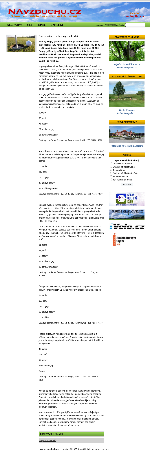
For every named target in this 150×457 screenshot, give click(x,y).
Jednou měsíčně (120, 176)
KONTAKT (99, 25)
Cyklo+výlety (14, 25)
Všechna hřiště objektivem (127, 76)
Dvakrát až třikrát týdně (124, 167)
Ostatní (42, 25)
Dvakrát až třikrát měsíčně (125, 173)
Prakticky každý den (122, 163)
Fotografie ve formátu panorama (127, 146)
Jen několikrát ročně (122, 179)
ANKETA (127, 155)
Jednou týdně (119, 170)
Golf (29, 25)
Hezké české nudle (127, 122)
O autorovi (57, 25)
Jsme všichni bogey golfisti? (58, 36)
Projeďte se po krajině (127, 37)
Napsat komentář (47, 440)
